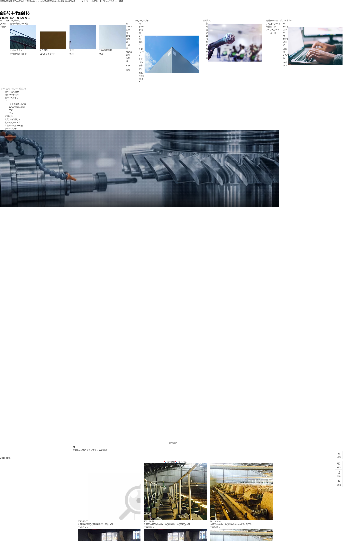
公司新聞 (169, 462)
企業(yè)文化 (141, 52)
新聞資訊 (206, 20)
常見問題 (181, 462)
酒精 (128, 69)
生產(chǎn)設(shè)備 (14, 125)
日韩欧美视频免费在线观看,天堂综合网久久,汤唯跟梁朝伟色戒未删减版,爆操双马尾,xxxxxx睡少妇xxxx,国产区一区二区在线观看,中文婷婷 (61, 1)
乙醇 (128, 65)
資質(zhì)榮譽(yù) (12, 119)
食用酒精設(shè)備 (17, 104)
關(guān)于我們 (142, 20)
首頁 (94, 450)
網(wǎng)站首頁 (3, 23)
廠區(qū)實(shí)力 (12, 122)
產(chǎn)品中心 (13, 20)
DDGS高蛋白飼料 (17, 107)
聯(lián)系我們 (286, 20)
